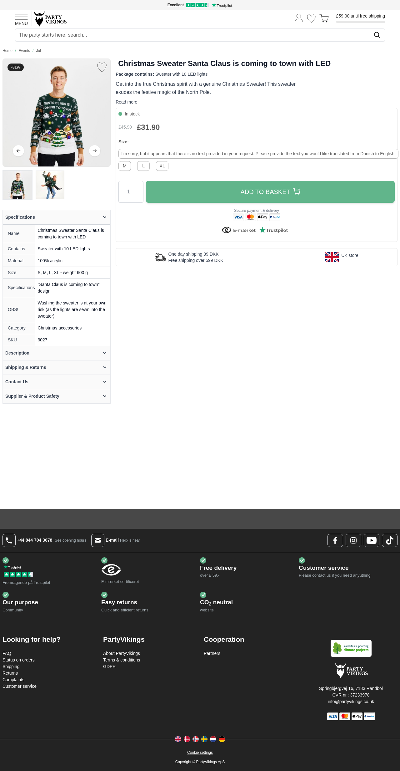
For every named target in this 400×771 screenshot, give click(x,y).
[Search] (377, 35)
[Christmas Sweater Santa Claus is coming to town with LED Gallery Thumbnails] (33, 185)
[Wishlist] (311, 18)
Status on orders (18, 659)
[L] (143, 165)
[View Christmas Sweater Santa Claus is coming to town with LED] (17, 185)
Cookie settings (200, 752)
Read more (126, 102)
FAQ (6, 653)
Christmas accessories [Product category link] (60, 327)
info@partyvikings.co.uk (351, 701)
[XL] (162, 165)
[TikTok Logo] (390, 540)
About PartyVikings (121, 653)
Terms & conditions (121, 659)
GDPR (109, 666)
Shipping (11, 666)
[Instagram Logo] (353, 540)
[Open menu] (21, 19)
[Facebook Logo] (335, 540)
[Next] (94, 150)
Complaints (13, 679)
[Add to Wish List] (102, 67)
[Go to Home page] (50, 18)
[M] (124, 165)
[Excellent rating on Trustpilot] (200, 5)
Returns (10, 673)
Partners (212, 653)
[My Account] (299, 17)
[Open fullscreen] (56, 112)
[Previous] (18, 150)
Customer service (19, 686)
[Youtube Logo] (371, 540)
